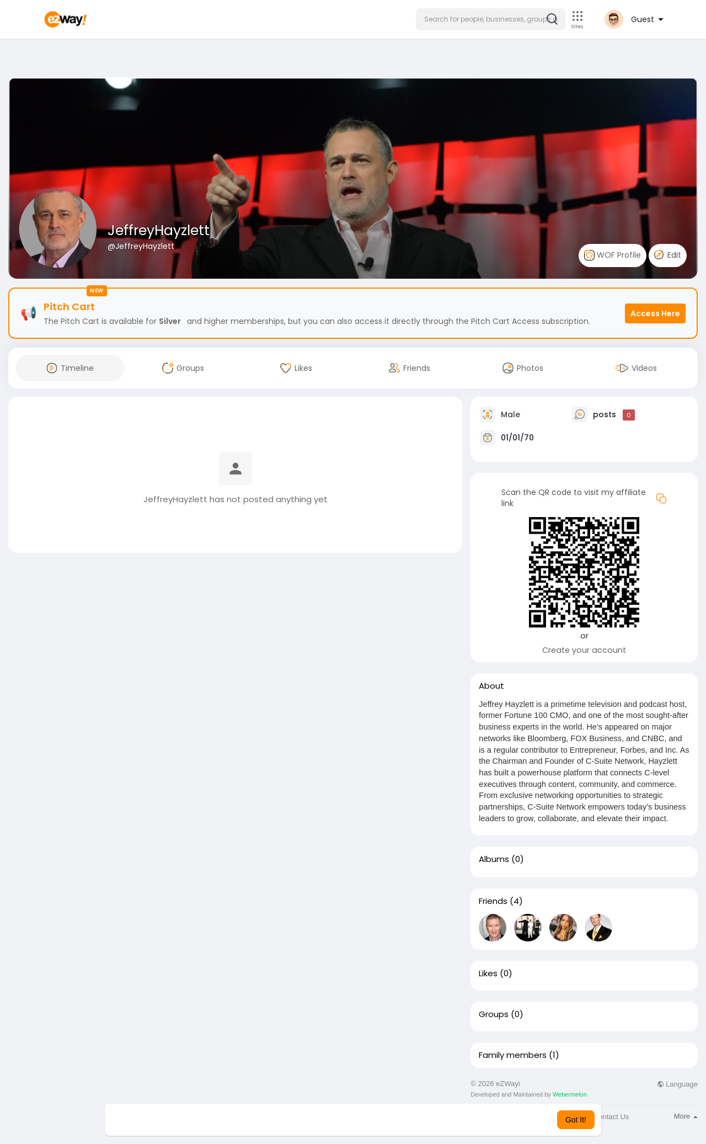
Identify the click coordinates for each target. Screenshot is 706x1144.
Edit (667, 254)
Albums (494, 859)
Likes (488, 973)
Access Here (655, 313)
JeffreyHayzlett (159, 230)
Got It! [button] (575, 1119)
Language (677, 1084)
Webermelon (570, 1094)
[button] (490, 19)
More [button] (686, 1116)
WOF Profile (612, 255)
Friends (493, 901)
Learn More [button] (409, 1119)
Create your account (584, 650)
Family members (513, 1055)
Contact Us (611, 1116)
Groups (494, 1014)
